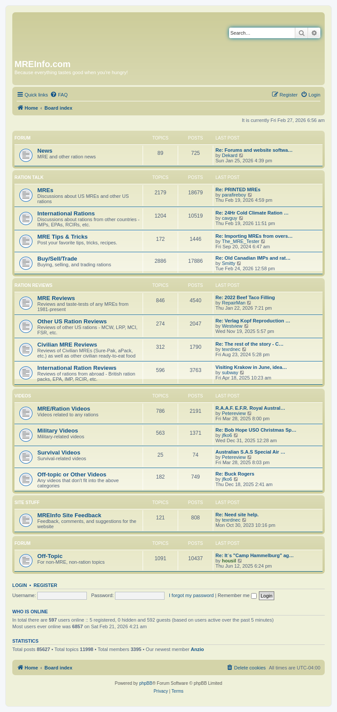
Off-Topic (50, 556)
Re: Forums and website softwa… (254, 150)
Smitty (229, 263)
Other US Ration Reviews (72, 321)
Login (19, 585)
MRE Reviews (56, 298)
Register (45, 585)
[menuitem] (59, 94)
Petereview (234, 413)
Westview (232, 326)
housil (229, 560)
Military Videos (57, 430)
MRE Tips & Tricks (62, 236)
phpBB (145, 683)
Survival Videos (58, 452)
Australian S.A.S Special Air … (250, 451)
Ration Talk (28, 177)
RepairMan (234, 302)
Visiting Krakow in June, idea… (251, 367)
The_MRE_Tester (241, 241)
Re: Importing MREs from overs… (254, 236)
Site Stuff (26, 502)
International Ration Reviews (76, 368)
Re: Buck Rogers (235, 473)
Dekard (229, 155)
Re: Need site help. (236, 514)
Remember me (237, 595)
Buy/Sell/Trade (57, 258)
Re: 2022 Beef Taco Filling (245, 297)
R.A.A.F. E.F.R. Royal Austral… (250, 408)
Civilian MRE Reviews (67, 344)
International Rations (66, 213)
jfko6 (227, 435)
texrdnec (231, 349)
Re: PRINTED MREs (238, 189)
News (44, 150)
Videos (22, 396)
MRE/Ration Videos (63, 408)
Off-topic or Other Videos (71, 474)
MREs (45, 190)
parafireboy (234, 194)
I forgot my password (191, 595)
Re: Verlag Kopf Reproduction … (252, 320)
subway (230, 372)
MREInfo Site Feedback (69, 515)
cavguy (229, 218)
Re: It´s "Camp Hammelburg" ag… (254, 555)
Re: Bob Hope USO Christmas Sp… (256, 430)
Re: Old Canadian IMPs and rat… (252, 258)
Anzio (197, 649)
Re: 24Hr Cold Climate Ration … (252, 212)
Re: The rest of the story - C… (249, 344)
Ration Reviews (33, 285)
